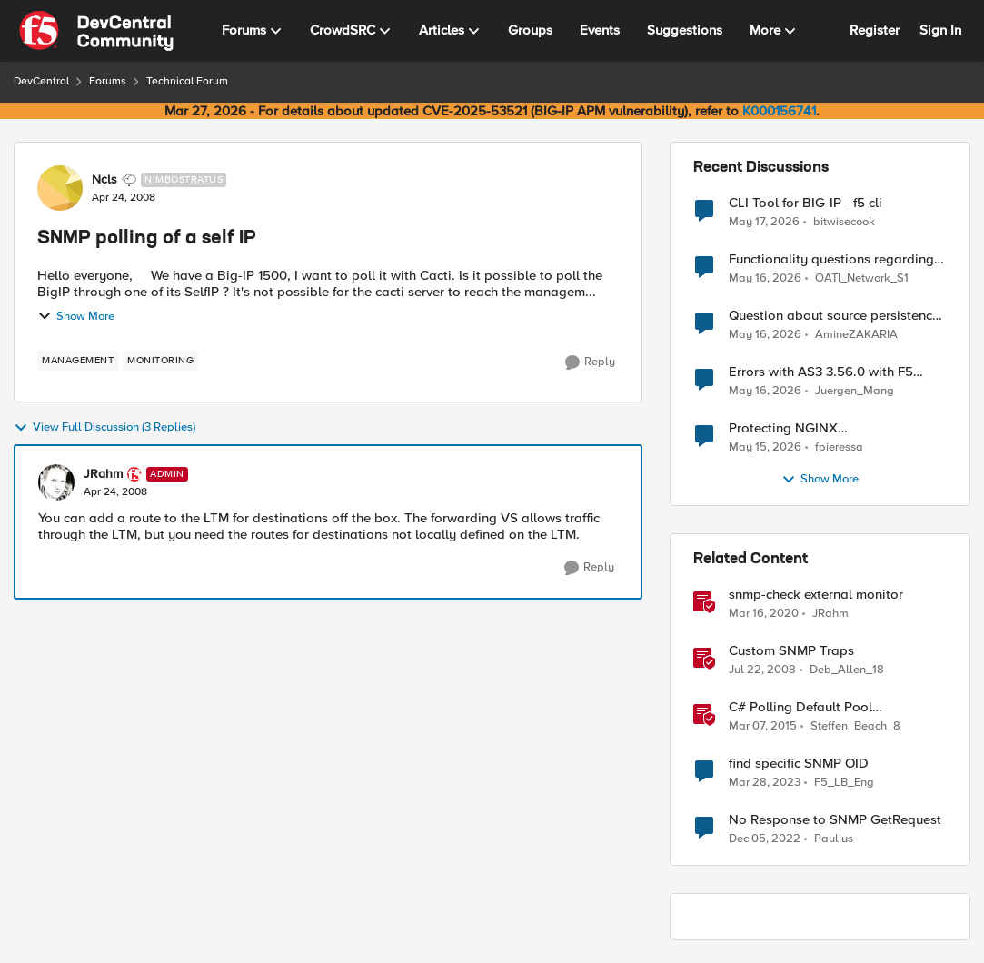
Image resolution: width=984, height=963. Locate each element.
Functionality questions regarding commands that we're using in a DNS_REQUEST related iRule (831, 259)
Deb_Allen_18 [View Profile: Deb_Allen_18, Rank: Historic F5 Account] (847, 670)
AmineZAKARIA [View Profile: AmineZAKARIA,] (856, 335)
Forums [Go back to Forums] (107, 81)
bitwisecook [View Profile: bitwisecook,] (844, 221)
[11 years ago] (763, 727)
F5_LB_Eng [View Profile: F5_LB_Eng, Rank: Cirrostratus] (844, 782)
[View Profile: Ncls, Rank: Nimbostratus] (60, 188)
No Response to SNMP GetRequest (835, 820)
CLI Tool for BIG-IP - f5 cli (805, 203)
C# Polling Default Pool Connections (800, 707)
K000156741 (779, 111)
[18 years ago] (762, 670)
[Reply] (590, 362)
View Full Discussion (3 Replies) (104, 428)
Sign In (940, 30)
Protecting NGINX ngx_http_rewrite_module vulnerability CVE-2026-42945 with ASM (837, 428)
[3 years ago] (764, 783)
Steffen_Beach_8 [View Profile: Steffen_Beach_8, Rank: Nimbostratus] (855, 726)
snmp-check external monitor (816, 594)
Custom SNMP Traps (791, 651)
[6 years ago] (764, 614)
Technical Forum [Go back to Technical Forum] (187, 81)
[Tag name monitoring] (160, 361)
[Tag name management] (77, 361)
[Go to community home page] (96, 31)
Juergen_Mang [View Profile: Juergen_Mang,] (854, 391)
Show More (75, 316)
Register (875, 30)
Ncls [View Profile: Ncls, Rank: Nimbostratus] (104, 180)
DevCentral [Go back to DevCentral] (41, 81)
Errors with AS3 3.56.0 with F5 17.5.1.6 (821, 372)
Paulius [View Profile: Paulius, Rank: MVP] (833, 839)
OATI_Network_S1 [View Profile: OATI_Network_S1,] (862, 278)
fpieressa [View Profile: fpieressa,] (839, 447)
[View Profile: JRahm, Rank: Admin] (56, 482)
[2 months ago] (764, 221)
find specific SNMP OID (799, 763)
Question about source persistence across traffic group (834, 315)
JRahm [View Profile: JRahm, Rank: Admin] (103, 474)
